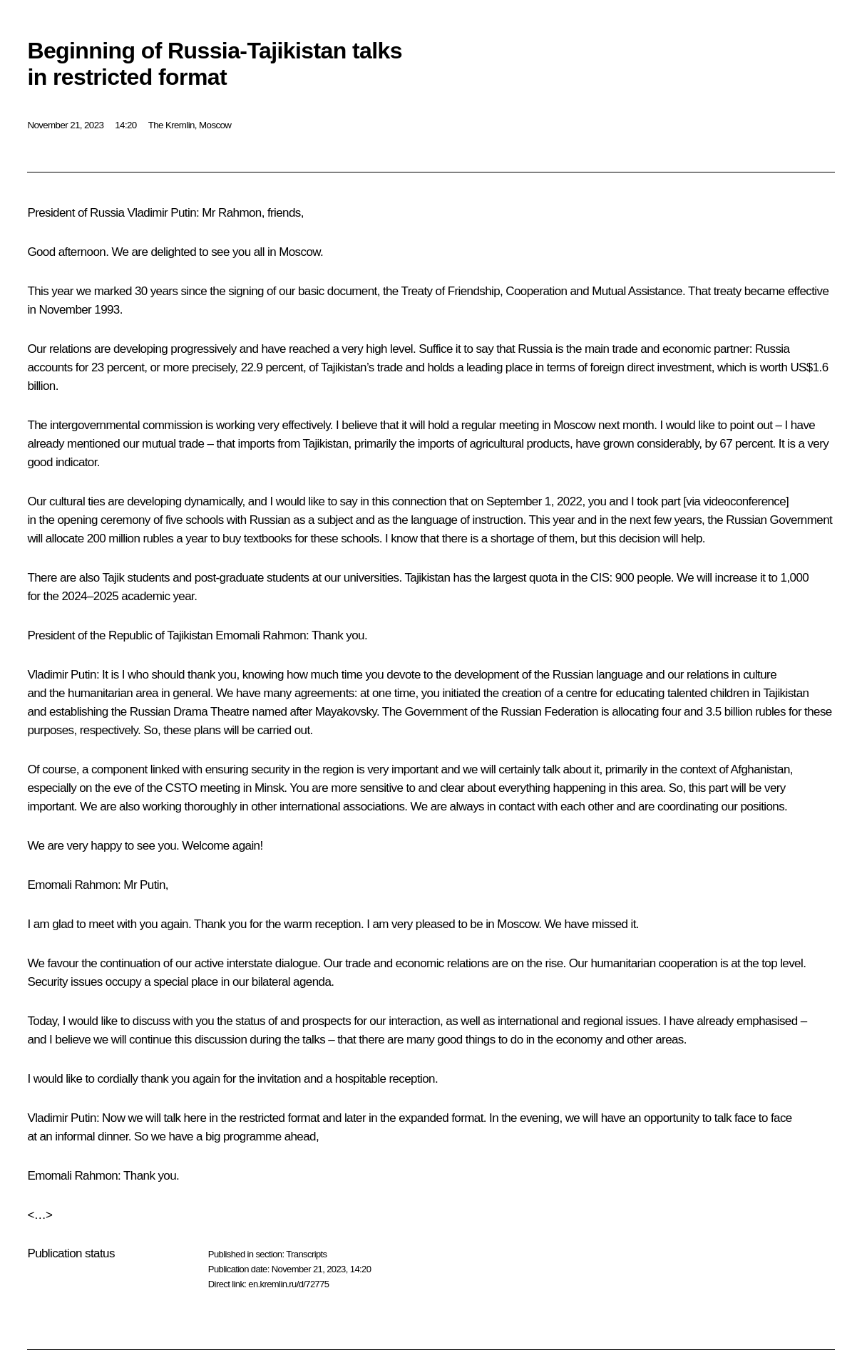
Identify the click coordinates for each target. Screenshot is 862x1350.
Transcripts (306, 1254)
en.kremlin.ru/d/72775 (288, 1284)
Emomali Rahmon (260, 635)
